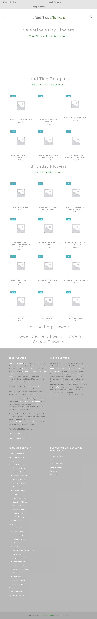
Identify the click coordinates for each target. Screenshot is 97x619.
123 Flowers (17, 546)
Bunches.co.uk (18, 565)
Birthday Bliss (21, 207)
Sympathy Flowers (20, 513)
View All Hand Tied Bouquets (48, 85)
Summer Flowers (19, 491)
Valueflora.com (18, 535)
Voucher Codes (56, 467)
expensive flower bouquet (30, 401)
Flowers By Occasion (17, 465)
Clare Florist (17, 573)
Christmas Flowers (20, 476)
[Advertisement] (48, 57)
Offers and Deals (56, 463)
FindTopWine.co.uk (16, 438)
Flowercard (17, 554)
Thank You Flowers (20, 498)
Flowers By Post (15, 592)
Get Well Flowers (19, 479)
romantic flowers (22, 374)
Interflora (61, 368)
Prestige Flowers (19, 539)
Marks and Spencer (73, 368)
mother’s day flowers (30, 371)
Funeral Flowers (19, 509)
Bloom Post (17, 577)
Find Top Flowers (16, 363)
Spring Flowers (18, 517)
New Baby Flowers (20, 487)
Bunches (53, 368)
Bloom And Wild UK (20, 561)
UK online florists (28, 368)
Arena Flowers (55, 371)
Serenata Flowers (19, 584)
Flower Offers (55, 460)
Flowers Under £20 (16, 453)
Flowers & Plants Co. (21, 569)
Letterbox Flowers (16, 595)
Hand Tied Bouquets (17, 457)
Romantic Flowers (19, 472)
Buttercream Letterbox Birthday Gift (21, 245)
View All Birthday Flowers (48, 172)
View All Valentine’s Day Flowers (48, 36)
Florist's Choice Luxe (76, 120)
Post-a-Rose (17, 528)
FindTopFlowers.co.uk (25, 422)
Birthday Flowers (19, 483)
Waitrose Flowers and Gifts (23, 550)
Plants (11, 461)
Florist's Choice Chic (20, 120)
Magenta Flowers (19, 558)
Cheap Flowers (15, 521)
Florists (12, 524)
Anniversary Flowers (20, 502)
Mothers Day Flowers (21, 506)
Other (15, 494)
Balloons (12, 588)
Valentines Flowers (20, 468)
